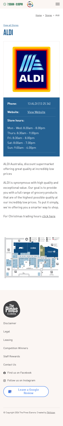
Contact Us (9, 364)
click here (48, 216)
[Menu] (58, 4)
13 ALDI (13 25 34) (39, 103)
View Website (36, 112)
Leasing (8, 340)
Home (39, 15)
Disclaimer (9, 323)
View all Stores (10, 25)
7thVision (51, 413)
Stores (48, 15)
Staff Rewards (11, 356)
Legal (6, 331)
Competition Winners (15, 348)
